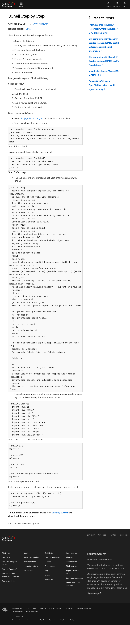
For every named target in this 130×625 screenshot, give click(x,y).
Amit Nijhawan (40, 23)
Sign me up (94, 593)
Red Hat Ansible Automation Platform (10, 575)
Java (28, 28)
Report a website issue (72, 572)
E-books (48, 561)
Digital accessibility (67, 620)
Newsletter (49, 579)
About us (69, 557)
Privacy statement (18, 620)
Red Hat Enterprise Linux (9, 563)
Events (47, 575)
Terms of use (31, 620)
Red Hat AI (6, 557)
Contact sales (71, 561)
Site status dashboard (74, 578)
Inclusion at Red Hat (84, 608)
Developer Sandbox (31, 557)
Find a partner (71, 566)
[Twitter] (112, 534)
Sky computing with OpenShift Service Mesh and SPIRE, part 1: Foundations (104, 61)
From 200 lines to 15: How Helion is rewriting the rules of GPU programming (103, 29)
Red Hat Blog (69, 608)
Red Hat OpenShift (9, 569)
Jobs (27, 608)
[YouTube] (102, 534)
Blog (46, 570)
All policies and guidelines (48, 620)
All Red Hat (116, 4)
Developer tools (29, 561)
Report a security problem (73, 584)
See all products (8, 581)
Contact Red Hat (55, 608)
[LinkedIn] (91, 534)
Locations (43, 608)
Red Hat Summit (32, 612)
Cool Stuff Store (17, 612)
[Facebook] (123, 534)
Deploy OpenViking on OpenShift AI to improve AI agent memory (102, 85)
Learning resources (52, 557)
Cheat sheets (50, 566)
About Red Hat (17, 608)
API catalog (27, 570)
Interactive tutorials (31, 566)
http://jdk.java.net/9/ (32, 118)
